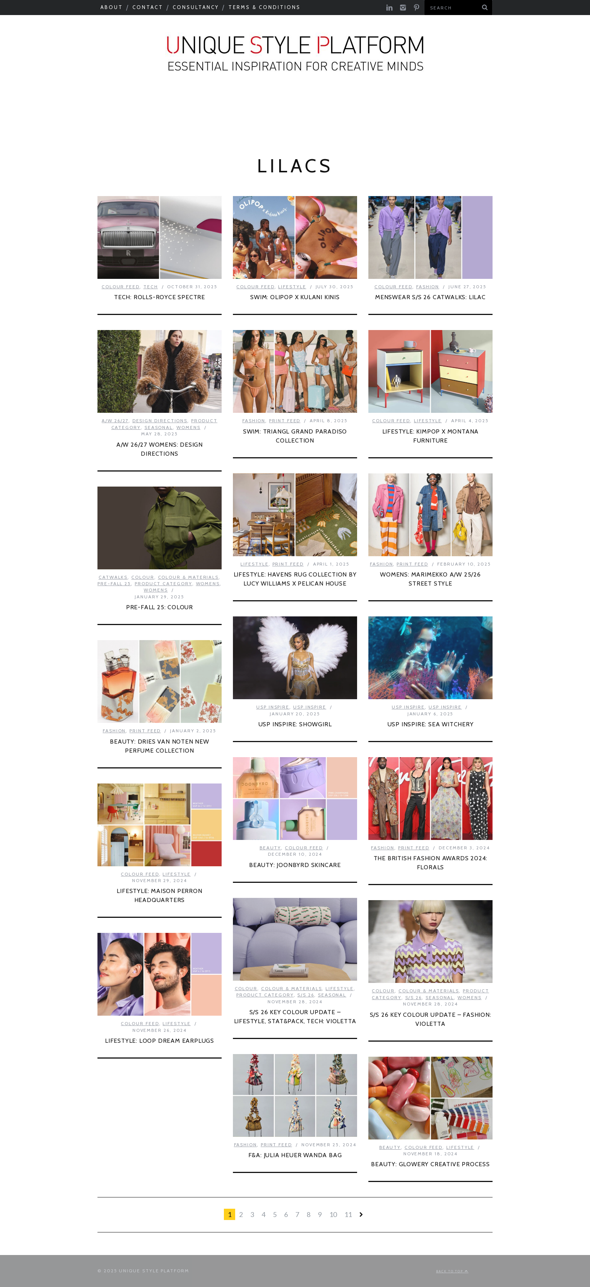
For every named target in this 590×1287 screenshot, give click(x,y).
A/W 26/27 (115, 420)
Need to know (369, 104)
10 (333, 1214)
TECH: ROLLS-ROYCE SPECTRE (159, 297)
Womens (188, 427)
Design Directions (160, 420)
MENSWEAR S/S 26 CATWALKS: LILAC (430, 297)
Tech (150, 286)
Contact (147, 7)
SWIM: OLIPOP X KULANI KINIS (295, 297)
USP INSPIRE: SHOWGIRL (295, 724)
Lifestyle (292, 286)
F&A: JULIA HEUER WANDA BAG (295, 1155)
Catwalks (235, 104)
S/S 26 (305, 995)
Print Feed (360, 124)
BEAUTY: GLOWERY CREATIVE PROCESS (430, 1164)
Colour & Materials (157, 104)
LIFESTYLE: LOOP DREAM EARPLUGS (159, 1040)
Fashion (427, 286)
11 (348, 1214)
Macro (85, 104)
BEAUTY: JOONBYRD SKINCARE (295, 865)
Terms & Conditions (264, 7)
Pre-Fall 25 (114, 583)
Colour (142, 577)
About (111, 7)
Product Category (530, 104)
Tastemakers (297, 104)
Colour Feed (297, 124)
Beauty (270, 847)
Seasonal (38, 104)
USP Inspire (232, 124)
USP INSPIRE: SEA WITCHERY (431, 724)
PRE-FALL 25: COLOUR (159, 607)
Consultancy (196, 7)
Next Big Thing (444, 104)
